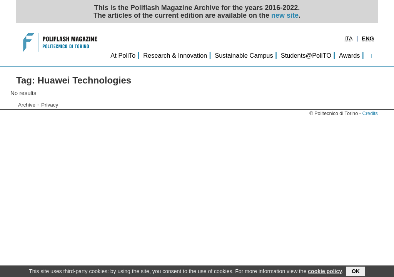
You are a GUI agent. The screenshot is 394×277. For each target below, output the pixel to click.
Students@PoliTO (306, 55)
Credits (370, 113)
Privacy (49, 105)
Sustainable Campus (244, 55)
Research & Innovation (175, 55)
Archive (26, 105)
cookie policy (325, 271)
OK (356, 271)
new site (285, 15)
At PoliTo (122, 55)
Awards (349, 55)
